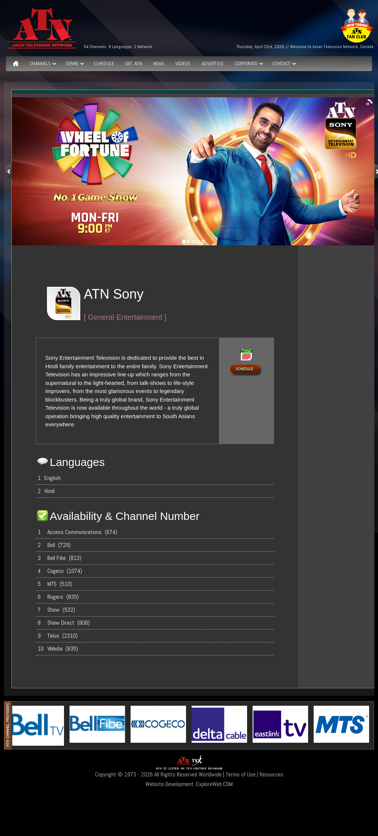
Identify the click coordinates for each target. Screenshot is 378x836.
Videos (182, 63)
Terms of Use (241, 774)
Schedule (103, 63)
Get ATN (133, 63)
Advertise (212, 63)
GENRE (71, 63)
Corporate (245, 63)
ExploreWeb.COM (214, 784)
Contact (281, 63)
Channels (40, 63)
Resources (271, 774)
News (158, 63)
